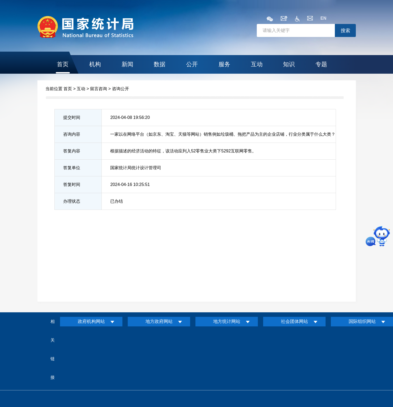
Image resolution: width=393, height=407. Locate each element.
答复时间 (71, 184)
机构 (95, 64)
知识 (289, 64)
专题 (321, 64)
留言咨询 (98, 88)
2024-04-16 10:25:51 (130, 184)
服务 (224, 64)
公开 (192, 64)
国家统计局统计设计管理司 (135, 167)
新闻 (127, 64)
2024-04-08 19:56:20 (130, 117)
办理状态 (71, 201)
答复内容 (71, 151)
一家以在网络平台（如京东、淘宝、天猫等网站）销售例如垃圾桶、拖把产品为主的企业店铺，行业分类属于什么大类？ (222, 134)
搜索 (345, 30)
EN (323, 18)
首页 (63, 64)
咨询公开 (120, 88)
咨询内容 (71, 134)
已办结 (116, 201)
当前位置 (53, 88)
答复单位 (71, 167)
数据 (159, 64)
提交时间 (71, 117)
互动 (257, 64)
